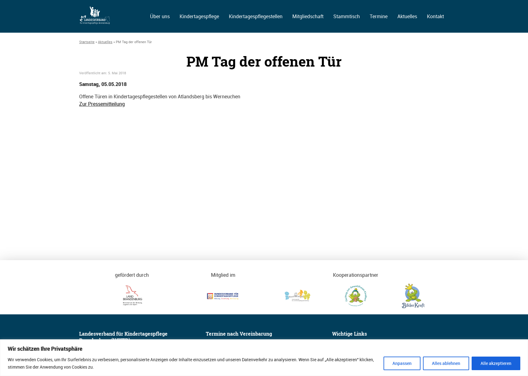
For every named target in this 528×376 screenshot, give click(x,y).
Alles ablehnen (446, 363)
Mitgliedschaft (307, 16)
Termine (379, 16)
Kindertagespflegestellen (255, 16)
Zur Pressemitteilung (102, 103)
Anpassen (402, 363)
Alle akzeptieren (496, 363)
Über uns (160, 16)
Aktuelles (407, 16)
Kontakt (435, 16)
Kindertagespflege (199, 16)
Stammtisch (346, 16)
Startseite (87, 41)
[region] (264, 357)
